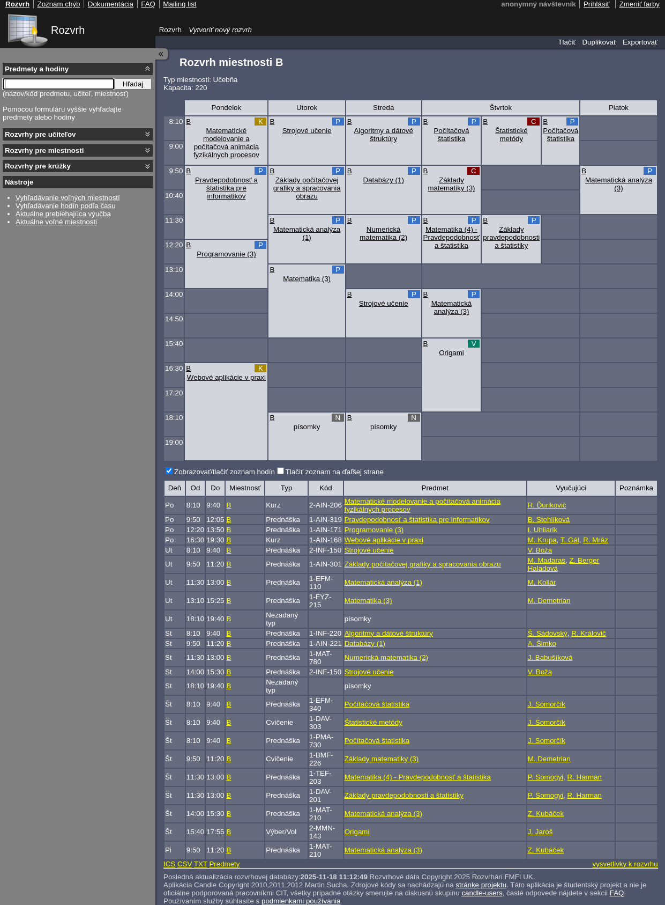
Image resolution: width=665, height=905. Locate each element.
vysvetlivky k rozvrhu (624, 864)
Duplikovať (599, 42)
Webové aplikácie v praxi (226, 377)
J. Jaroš (540, 832)
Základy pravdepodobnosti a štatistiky (511, 237)
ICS (169, 864)
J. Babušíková (550, 657)
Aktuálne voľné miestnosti (56, 222)
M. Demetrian (549, 601)
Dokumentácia (110, 4)
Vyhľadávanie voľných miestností (68, 198)
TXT (200, 864)
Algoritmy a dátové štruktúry (383, 135)
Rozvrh (68, 30)
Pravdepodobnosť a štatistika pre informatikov (226, 188)
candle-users (481, 893)
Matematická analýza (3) (618, 184)
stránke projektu (480, 885)
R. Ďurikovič (547, 505)
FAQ (617, 893)
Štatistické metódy (511, 135)
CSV (184, 864)
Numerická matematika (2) (383, 233)
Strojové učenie (307, 131)
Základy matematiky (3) (451, 184)
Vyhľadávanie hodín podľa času (66, 206)
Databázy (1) (383, 180)
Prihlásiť (597, 4)
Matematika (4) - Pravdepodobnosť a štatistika (451, 237)
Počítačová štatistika (451, 135)
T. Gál (570, 540)
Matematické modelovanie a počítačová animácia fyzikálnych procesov (226, 143)
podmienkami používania (300, 901)
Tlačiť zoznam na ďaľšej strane (335, 472)
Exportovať (640, 42)
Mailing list (179, 4)
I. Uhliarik (543, 530)
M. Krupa (542, 540)
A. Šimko (542, 643)
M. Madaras (546, 560)
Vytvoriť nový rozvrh (220, 30)
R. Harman (584, 777)
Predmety (224, 864)
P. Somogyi (545, 777)
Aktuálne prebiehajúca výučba (63, 214)
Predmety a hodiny (37, 69)
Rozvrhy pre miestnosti (44, 150)
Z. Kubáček (546, 814)
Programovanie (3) (226, 254)
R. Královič (588, 633)
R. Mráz (595, 540)
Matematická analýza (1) (306, 233)
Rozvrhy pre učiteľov (40, 134)
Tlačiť (567, 42)
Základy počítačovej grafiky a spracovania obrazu (307, 188)
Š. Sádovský (547, 633)
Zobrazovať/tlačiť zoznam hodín (224, 472)
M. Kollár (542, 582)
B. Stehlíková (549, 520)
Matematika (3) (307, 279)
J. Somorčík (546, 704)
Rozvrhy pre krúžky (38, 166)
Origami (451, 353)
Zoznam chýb (58, 4)
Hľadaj (133, 84)
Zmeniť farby (639, 4)
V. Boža (540, 550)
